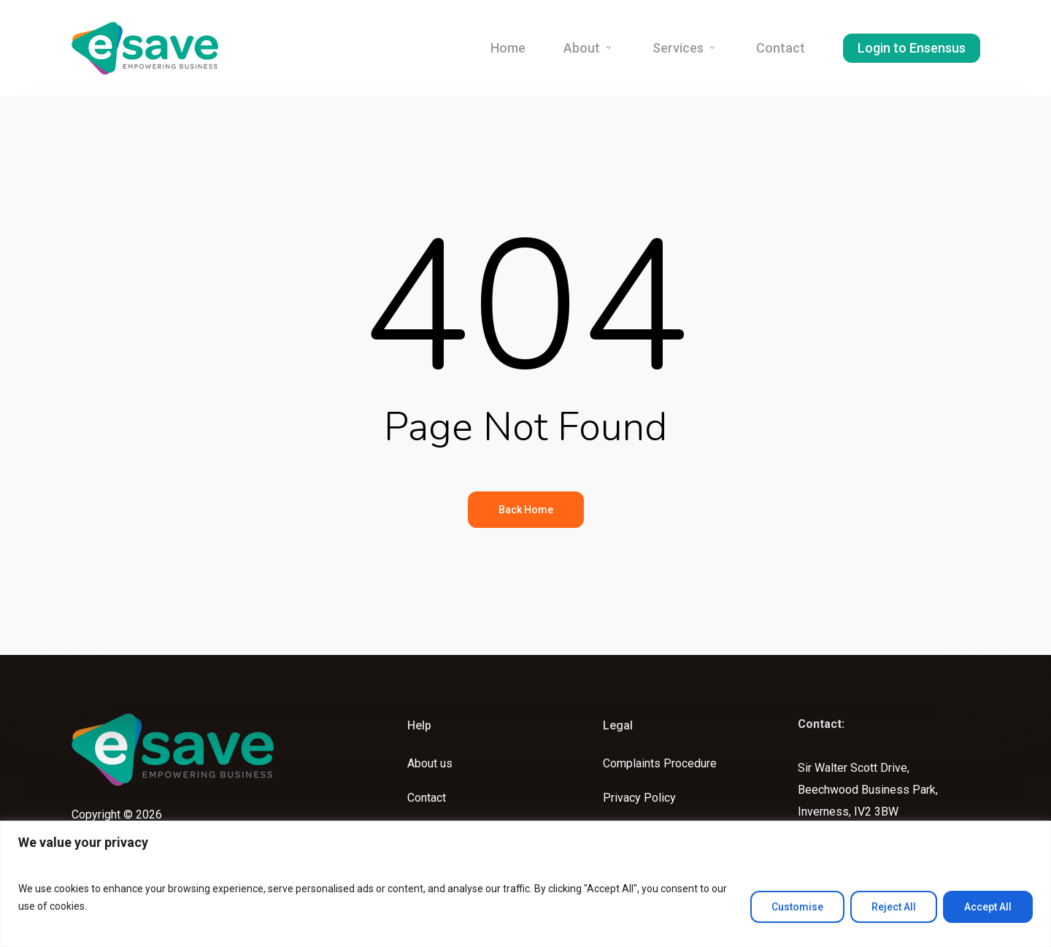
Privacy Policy (639, 798)
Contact (426, 798)
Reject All (893, 907)
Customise (797, 907)
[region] (525, 884)
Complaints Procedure (660, 763)
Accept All (988, 907)
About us (430, 763)
